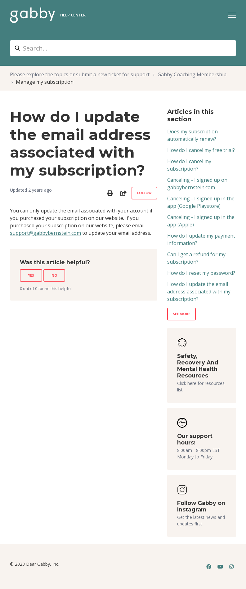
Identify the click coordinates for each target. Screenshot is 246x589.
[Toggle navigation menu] (232, 15)
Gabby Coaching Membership (192, 74)
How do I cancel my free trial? (201, 150)
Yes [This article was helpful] (31, 275)
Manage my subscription (45, 81)
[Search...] (123, 48)
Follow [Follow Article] (144, 192)
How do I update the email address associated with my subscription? (198, 291)
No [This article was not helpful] (54, 275)
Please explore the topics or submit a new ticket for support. (80, 74)
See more (181, 313)
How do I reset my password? (201, 273)
